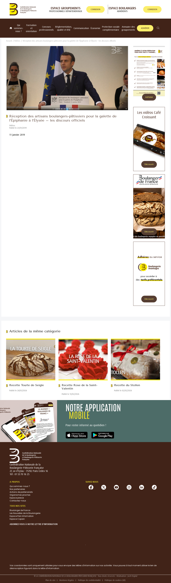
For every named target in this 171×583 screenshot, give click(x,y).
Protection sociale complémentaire (111, 28)
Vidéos (17, 41)
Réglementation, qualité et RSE (63, 28)
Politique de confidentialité (89, 580)
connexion (95, 9)
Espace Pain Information (22, 516)
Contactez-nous (18, 500)
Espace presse (17, 497)
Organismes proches (20, 495)
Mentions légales (66, 580)
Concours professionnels (46, 28)
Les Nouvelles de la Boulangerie (25, 513)
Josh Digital (132, 576)
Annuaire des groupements (128, 28)
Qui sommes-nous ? (18, 28)
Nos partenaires (17, 489)
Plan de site (50, 580)
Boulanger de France (20, 510)
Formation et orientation (31, 28)
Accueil (9, 41)
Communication (81, 28)
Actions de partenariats (21, 492)
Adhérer (145, 28)
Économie (95, 28)
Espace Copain (17, 519)
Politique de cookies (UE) (115, 580)
